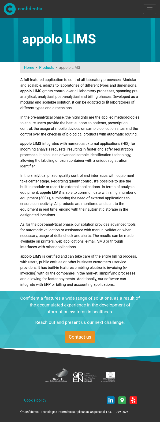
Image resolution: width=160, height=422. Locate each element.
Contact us (80, 337)
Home (29, 67)
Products (46, 67)
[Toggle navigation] (149, 9)
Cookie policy (35, 400)
